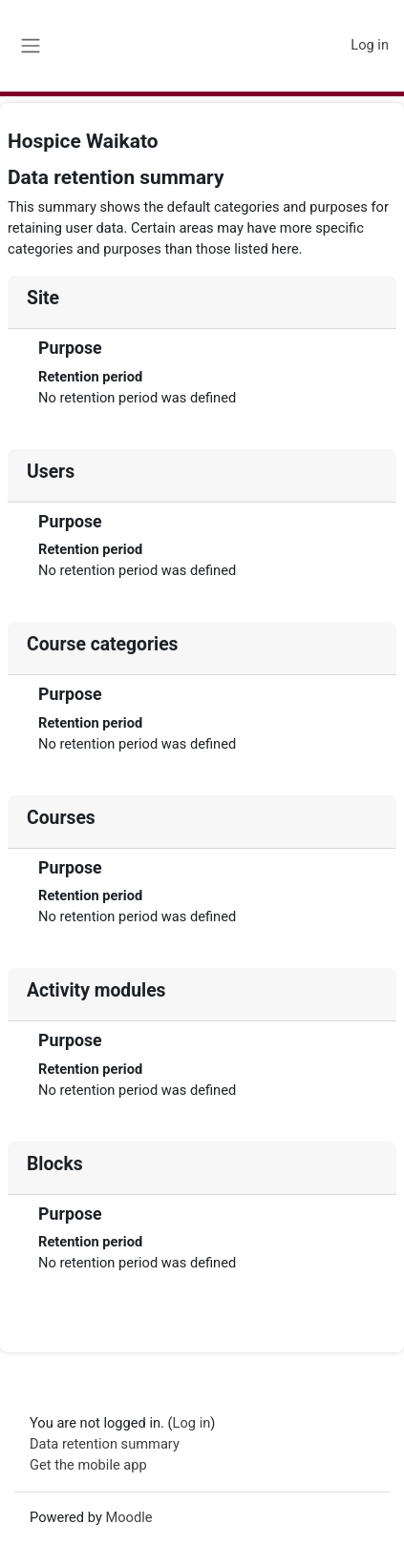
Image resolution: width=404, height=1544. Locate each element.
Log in (370, 44)
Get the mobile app (88, 1464)
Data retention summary (105, 1443)
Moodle (128, 1517)
